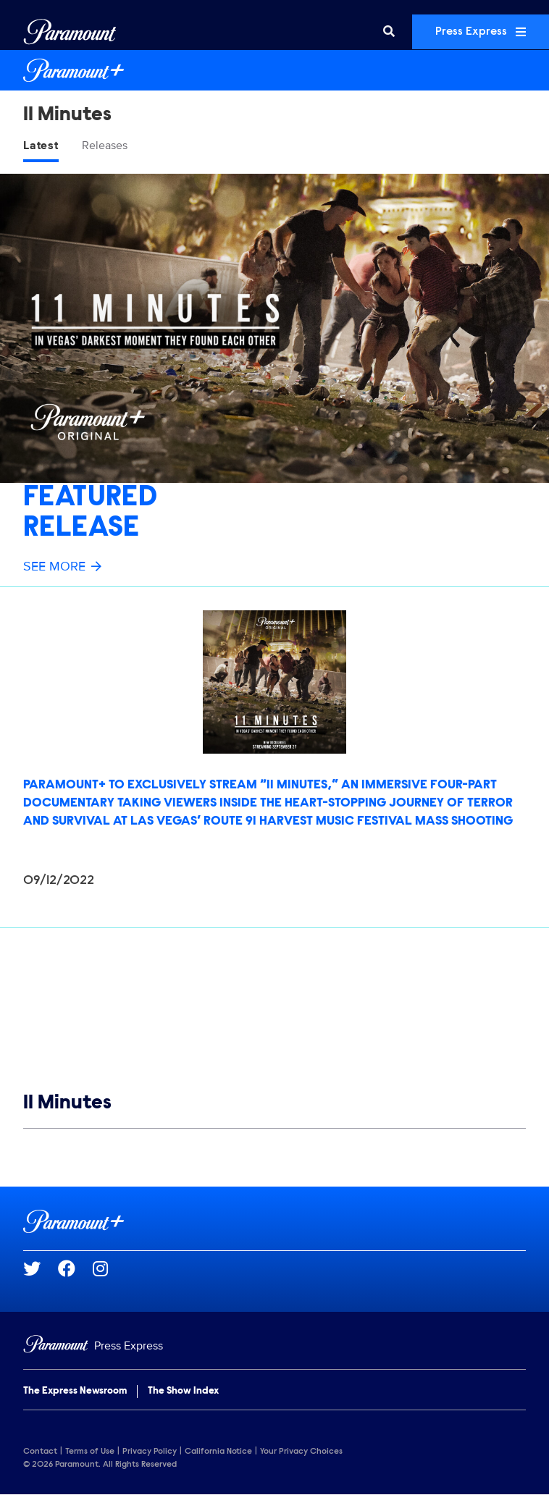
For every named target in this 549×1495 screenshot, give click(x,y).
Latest (41, 145)
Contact (40, 1451)
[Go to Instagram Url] (109, 1268)
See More (62, 566)
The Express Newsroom (75, 1391)
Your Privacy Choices (301, 1451)
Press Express (480, 32)
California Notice (218, 1451)
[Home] (274, 1346)
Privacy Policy (149, 1451)
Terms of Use (89, 1451)
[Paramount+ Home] (274, 70)
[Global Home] (70, 32)
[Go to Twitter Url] (40, 1268)
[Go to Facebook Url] (75, 1268)
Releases (104, 145)
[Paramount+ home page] (274, 1221)
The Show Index (183, 1391)
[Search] (389, 31)
